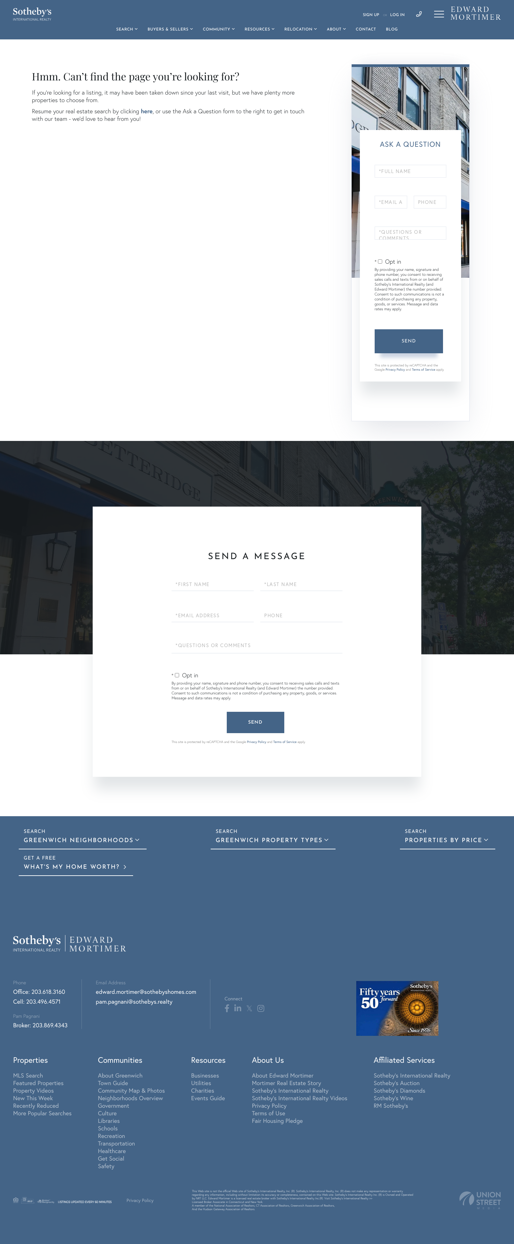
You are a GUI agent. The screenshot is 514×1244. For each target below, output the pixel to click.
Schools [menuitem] (108, 1128)
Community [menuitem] (216, 30)
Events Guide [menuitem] (208, 1098)
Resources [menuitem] (257, 30)
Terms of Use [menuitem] (268, 1113)
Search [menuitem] (124, 30)
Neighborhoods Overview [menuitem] (130, 1098)
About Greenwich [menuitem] (120, 1075)
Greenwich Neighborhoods (78, 841)
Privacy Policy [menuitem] (269, 1105)
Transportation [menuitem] (116, 1143)
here (146, 111)
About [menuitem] (334, 30)
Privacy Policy (395, 369)
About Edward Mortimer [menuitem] (282, 1075)
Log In (397, 15)
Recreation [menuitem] (111, 1136)
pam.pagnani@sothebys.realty (134, 1001)
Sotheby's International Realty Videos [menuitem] (299, 1098)
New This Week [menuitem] (33, 1098)
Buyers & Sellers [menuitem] (168, 30)
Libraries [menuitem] (109, 1120)
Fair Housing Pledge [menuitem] (277, 1120)
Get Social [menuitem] (111, 1158)
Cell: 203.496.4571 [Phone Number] (36, 1001)
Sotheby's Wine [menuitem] (393, 1098)
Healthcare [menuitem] (112, 1151)
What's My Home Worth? (73, 867)
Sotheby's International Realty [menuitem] (290, 1090)
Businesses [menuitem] (205, 1075)
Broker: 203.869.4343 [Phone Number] (40, 1025)
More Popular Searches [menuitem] (42, 1113)
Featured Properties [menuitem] (38, 1083)
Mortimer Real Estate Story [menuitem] (286, 1083)
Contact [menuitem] (366, 30)
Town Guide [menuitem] (113, 1083)
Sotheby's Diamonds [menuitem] (399, 1090)
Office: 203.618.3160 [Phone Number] (39, 991)
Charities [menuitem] (202, 1090)
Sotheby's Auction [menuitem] (397, 1083)
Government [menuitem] (113, 1105)
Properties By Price (443, 841)
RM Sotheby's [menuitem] (391, 1105)
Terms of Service (423, 369)
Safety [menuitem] (106, 1166)
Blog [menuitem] (392, 30)
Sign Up (371, 15)
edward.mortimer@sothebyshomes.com (146, 991)
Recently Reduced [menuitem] (36, 1105)
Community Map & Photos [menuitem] (131, 1090)
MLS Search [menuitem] (28, 1075)
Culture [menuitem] (107, 1113)
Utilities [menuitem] (201, 1083)
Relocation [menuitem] (298, 30)
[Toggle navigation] (439, 14)
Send (409, 341)
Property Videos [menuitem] (33, 1090)
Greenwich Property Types (269, 841)
